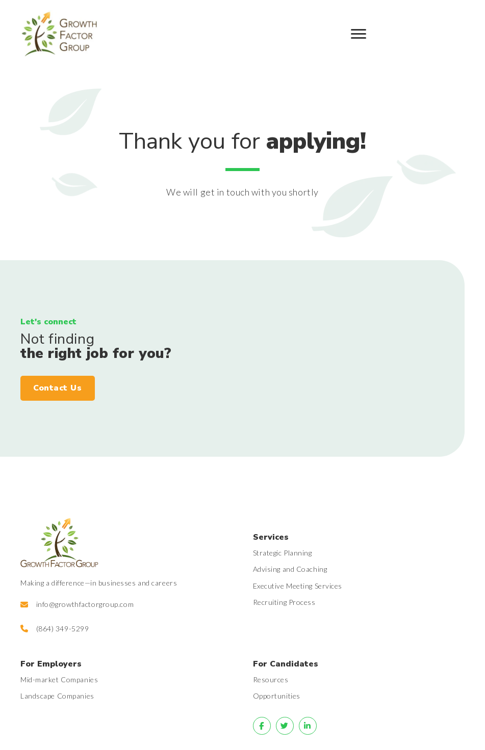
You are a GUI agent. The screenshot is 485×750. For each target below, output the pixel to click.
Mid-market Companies (59, 679)
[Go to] (262, 726)
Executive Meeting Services (298, 585)
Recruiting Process (284, 602)
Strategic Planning (282, 552)
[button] (57, 388)
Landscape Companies (57, 695)
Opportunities (276, 695)
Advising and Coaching (290, 569)
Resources (271, 679)
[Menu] (358, 34)
